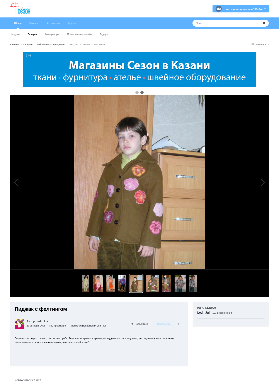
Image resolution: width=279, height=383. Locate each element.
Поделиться (139, 324)
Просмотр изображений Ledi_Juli (88, 325)
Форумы (15, 34)
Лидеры (103, 34)
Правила (34, 23)
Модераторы (52, 34)
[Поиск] (218, 23)
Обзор (18, 25)
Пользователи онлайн (79, 34)
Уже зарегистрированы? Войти (246, 9)
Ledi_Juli (204, 312)
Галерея (32, 34)
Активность (53, 23)
